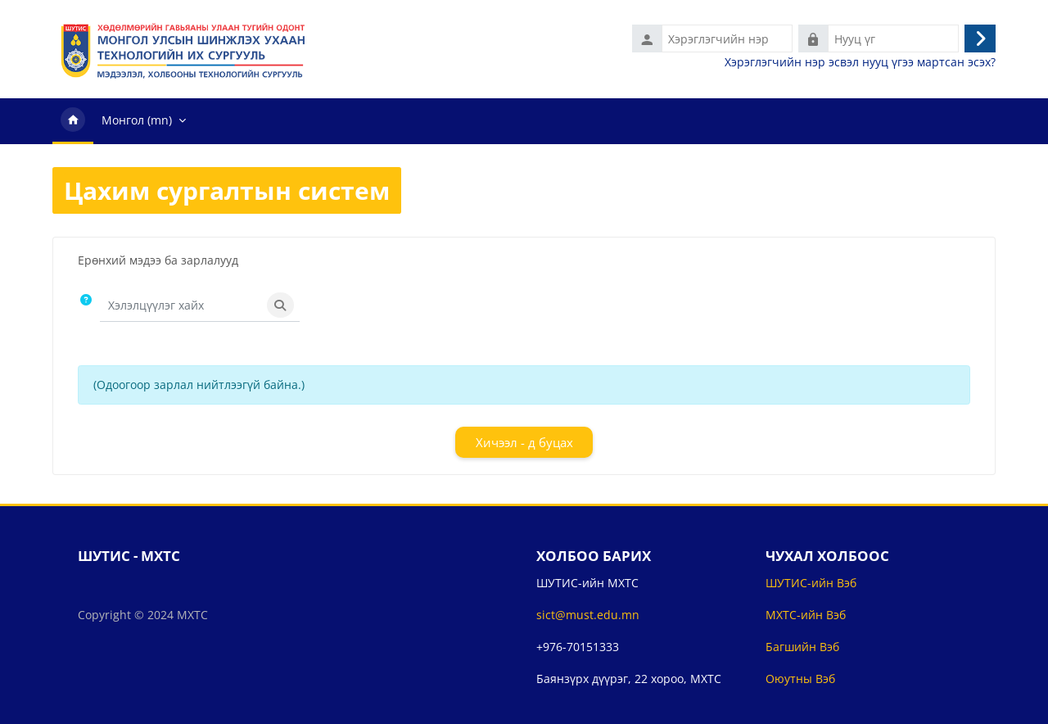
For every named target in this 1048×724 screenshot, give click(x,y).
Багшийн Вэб (802, 646)
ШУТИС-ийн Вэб (811, 583)
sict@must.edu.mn (587, 614)
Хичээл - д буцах (524, 442)
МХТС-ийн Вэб (806, 614)
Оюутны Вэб (800, 678)
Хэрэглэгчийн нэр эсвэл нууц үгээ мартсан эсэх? (860, 62)
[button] (89, 306)
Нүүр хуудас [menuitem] (72, 121)
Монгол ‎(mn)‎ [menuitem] (137, 120)
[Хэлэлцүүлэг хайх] (181, 305)
